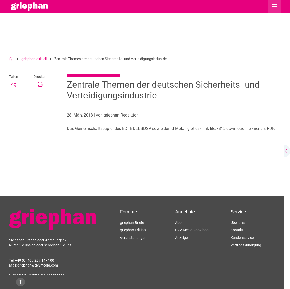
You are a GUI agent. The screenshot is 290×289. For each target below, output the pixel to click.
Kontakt (237, 230)
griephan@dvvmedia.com (37, 265)
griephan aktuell (34, 59)
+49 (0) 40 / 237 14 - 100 (34, 260)
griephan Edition (133, 230)
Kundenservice (242, 238)
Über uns (238, 223)
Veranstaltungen (133, 238)
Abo (178, 223)
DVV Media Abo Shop (192, 230)
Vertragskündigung (246, 245)
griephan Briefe (132, 223)
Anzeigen (182, 238)
